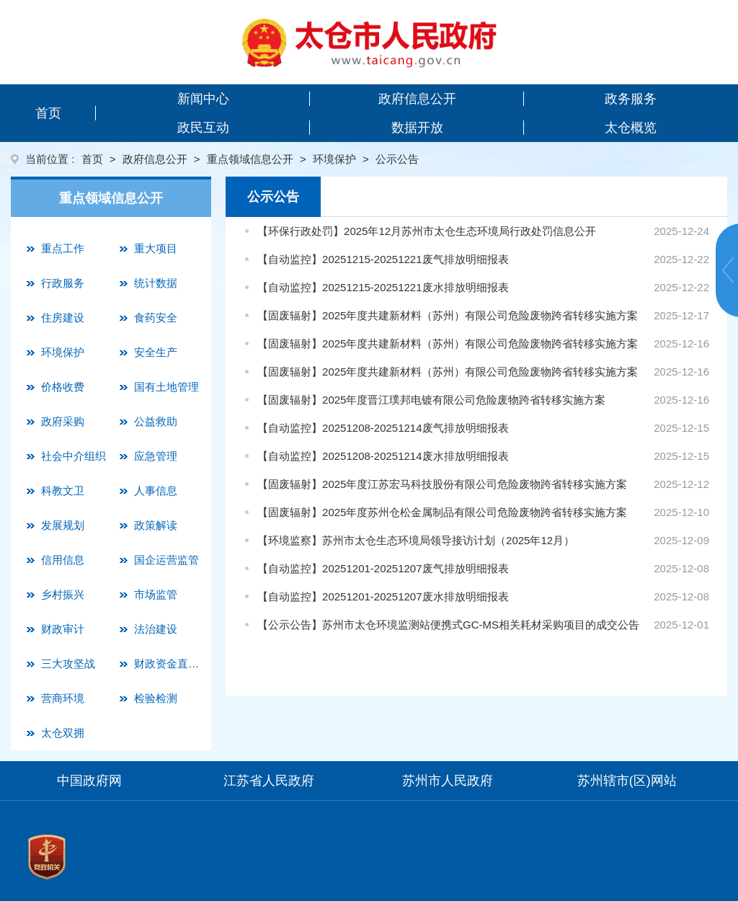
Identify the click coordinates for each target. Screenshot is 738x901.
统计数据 (155, 283)
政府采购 (62, 421)
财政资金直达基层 (169, 663)
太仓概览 (631, 127)
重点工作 (62, 248)
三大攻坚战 (68, 663)
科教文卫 (62, 490)
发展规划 (62, 525)
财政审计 (62, 629)
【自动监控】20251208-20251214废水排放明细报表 (382, 456)
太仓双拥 (62, 733)
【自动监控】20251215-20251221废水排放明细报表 (382, 287)
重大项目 (155, 248)
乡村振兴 (62, 594)
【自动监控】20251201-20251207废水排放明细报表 (382, 596)
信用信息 (62, 560)
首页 (48, 113)
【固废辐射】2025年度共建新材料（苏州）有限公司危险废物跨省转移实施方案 (447, 315)
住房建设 (62, 317)
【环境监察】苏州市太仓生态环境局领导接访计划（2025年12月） (415, 540)
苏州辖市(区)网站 (627, 780)
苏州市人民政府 (447, 780)
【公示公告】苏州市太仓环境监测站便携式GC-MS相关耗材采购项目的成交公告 (448, 624)
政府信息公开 (417, 99)
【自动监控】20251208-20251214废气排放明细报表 (382, 428)
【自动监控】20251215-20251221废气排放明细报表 (382, 259)
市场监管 (155, 594)
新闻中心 (203, 99)
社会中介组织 (73, 456)
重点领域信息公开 (250, 159)
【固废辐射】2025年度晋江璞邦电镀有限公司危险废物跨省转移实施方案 (431, 400)
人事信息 (155, 490)
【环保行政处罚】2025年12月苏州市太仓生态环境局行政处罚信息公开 (426, 231)
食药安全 (155, 317)
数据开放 (417, 127)
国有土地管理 (166, 387)
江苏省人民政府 (268, 780)
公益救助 (155, 421)
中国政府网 (89, 780)
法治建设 (155, 629)
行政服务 (62, 283)
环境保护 (334, 159)
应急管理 (155, 456)
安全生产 (155, 352)
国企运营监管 (166, 560)
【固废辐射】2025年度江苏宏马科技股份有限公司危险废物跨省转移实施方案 (442, 484)
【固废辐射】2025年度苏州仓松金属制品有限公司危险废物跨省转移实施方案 (442, 512)
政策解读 (155, 525)
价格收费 (62, 387)
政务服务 (631, 99)
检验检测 (155, 698)
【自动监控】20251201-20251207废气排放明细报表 (382, 568)
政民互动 (203, 127)
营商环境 (62, 698)
